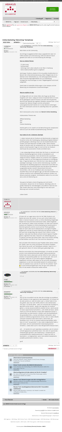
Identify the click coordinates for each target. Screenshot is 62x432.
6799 (9, 296)
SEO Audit (23, 421)
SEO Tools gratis (31, 421)
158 (9, 216)
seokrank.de (7, 212)
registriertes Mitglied (22, 25)
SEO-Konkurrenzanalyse (43, 421)
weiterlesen (16, 362)
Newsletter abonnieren (52, 9)
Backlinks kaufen (15, 421)
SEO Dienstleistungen (34, 419)
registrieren (9, 25)
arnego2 (6, 279)
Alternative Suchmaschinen (22, 358)
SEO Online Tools (22, 419)
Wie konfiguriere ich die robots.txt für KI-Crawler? (30, 372)
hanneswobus (7, 291)
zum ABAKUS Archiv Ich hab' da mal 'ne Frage (14, 404)
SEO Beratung (54, 419)
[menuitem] (55, 18)
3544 (9, 283)
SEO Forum (27, 0)
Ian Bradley (56, 407)
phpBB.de (56, 413)
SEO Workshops (45, 419)
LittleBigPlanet (7, 46)
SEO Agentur (7, 419)
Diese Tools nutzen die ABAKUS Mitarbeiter (27, 365)
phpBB (42, 410)
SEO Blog (14, 419)
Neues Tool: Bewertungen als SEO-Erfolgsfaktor (29, 379)
